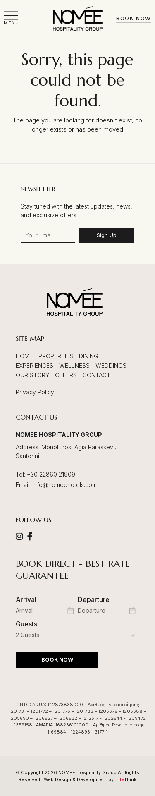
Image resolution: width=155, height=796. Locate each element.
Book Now (133, 18)
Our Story (32, 375)
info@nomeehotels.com (64, 484)
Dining (88, 356)
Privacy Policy (35, 392)
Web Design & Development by (90, 779)
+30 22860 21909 (51, 474)
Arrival (26, 599)
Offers (66, 375)
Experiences (34, 365)
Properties (55, 356)
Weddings (110, 365)
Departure (94, 599)
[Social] (19, 537)
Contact (96, 375)
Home (24, 356)
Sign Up (107, 235)
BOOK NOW (57, 659)
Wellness (74, 365)
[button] (11, 18)
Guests (26, 624)
